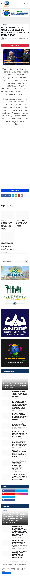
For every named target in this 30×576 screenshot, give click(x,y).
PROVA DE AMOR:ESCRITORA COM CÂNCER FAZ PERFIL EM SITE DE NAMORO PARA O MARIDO (19, 453)
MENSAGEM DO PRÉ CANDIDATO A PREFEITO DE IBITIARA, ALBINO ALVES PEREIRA (19, 434)
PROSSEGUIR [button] (6, 573)
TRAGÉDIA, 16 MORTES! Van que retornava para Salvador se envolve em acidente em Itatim (7, 224)
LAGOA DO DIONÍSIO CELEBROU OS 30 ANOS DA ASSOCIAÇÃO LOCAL (19, 425)
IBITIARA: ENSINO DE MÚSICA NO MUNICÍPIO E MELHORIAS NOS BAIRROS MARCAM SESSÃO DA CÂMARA (20, 416)
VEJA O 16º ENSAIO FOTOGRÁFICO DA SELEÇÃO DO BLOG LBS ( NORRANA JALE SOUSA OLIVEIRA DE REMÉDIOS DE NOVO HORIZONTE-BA (14, 517)
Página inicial (4, 24)
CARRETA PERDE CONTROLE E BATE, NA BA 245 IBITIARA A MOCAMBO (22, 223)
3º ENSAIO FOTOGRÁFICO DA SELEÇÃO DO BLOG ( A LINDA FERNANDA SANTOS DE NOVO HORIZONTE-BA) (19, 554)
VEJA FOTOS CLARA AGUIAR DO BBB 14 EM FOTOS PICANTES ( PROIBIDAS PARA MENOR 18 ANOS (19, 543)
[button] (2, 4)
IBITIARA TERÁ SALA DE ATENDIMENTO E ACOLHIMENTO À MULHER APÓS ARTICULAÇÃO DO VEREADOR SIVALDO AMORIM (19, 465)
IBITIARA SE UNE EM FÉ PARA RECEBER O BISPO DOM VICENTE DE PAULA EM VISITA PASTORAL (19, 443)
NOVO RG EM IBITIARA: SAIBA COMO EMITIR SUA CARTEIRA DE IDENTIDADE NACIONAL (19, 394)
